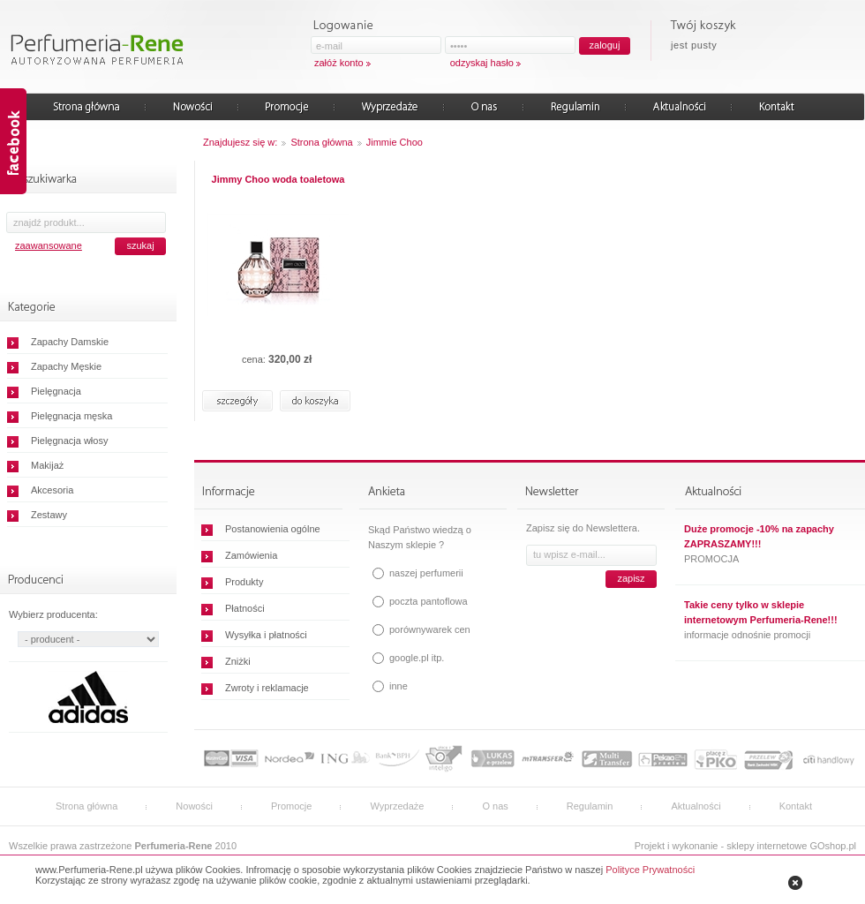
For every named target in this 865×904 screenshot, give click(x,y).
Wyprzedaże (397, 806)
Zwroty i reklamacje (267, 687)
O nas (495, 806)
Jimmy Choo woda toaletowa (278, 179)
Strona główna (321, 142)
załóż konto (339, 62)
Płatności (245, 608)
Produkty (244, 581)
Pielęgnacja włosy (69, 440)
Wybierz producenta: (53, 614)
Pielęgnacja (56, 391)
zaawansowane (48, 245)
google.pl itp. (416, 657)
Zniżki (238, 661)
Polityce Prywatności (650, 869)
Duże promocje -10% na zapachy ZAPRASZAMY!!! (759, 536)
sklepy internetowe (766, 845)
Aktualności (695, 806)
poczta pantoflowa (428, 601)
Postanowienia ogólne (272, 529)
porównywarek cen (429, 629)
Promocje (291, 806)
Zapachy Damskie (70, 341)
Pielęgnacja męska (71, 416)
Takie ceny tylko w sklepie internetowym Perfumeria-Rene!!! (761, 612)
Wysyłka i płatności (266, 634)
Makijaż (47, 465)
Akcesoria (52, 490)
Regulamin (590, 806)
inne (398, 686)
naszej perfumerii (426, 573)
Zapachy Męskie (66, 366)
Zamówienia (251, 555)
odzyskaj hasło (482, 62)
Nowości (194, 806)
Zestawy (49, 514)
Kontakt (795, 806)
